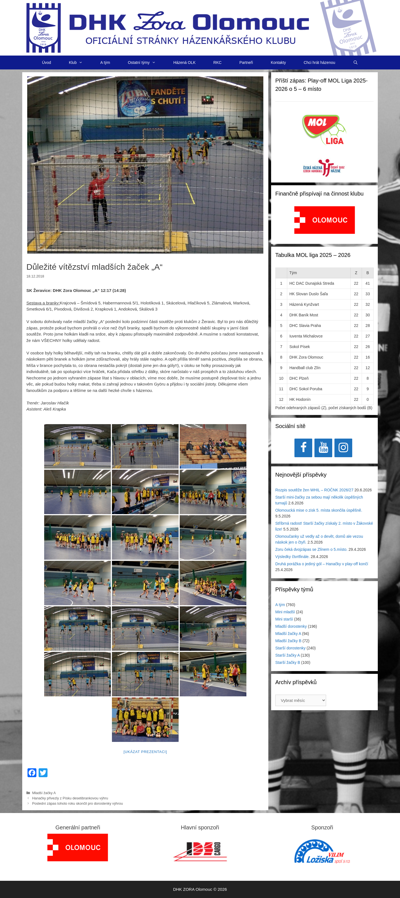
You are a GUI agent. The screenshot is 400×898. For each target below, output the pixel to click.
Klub (80, 62)
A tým (105, 62)
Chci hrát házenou (319, 62)
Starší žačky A (287, 655)
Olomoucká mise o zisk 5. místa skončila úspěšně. (318, 510)
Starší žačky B (287, 662)
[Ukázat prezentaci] (145, 752)
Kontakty (278, 62)
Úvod (46, 62)
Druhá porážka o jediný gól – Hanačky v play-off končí (321, 564)
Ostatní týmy (146, 62)
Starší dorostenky (290, 648)
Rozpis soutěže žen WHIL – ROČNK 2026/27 (314, 490)
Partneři (246, 62)
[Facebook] (303, 448)
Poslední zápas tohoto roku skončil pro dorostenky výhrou (77, 803)
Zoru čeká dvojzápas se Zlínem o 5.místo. (311, 549)
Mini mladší (285, 612)
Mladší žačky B (288, 641)
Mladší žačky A (44, 793)
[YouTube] (323, 448)
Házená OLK (184, 62)
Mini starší (284, 619)
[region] (324, 223)
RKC (217, 62)
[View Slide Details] (324, 220)
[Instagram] (343, 448)
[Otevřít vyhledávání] (355, 62)
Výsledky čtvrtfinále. (292, 556)
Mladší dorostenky (291, 626)
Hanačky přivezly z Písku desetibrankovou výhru (70, 798)
